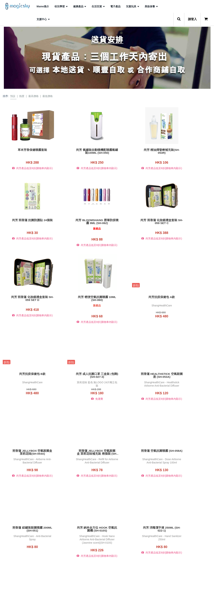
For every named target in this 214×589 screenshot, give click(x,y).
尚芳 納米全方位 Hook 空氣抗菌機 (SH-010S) (27, 446)
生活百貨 (98, 6)
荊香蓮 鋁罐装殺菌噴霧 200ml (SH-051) (187, 371)
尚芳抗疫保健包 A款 (27, 294)
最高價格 (33, 96)
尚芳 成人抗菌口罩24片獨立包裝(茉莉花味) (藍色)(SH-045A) (187, 525)
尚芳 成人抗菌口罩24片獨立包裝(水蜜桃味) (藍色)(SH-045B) (134, 525)
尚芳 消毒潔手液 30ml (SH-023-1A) (134, 446)
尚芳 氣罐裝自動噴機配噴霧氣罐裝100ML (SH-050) (80, 151)
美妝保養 (151, 6)
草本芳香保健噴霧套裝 (26, 149)
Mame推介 (43, 6)
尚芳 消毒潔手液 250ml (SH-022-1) (80, 446)
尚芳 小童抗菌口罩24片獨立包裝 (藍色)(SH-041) (80, 525)
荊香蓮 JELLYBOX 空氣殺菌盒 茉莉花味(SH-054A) (27, 371)
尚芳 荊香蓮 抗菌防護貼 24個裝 (187, 149)
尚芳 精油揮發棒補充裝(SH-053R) (134, 151)
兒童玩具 (132, 6)
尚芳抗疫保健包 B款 (80, 294)
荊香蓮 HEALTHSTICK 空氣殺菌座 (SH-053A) (187, 296)
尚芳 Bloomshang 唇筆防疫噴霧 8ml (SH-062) (26, 220)
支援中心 (43, 19)
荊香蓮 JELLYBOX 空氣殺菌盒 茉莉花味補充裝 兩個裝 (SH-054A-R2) (80, 371)
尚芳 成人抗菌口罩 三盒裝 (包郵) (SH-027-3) (133, 296)
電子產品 (115, 6)
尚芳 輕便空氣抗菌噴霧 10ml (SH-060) (187, 220)
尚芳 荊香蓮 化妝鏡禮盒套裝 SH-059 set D (133, 220)
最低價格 (47, 96)
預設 (12, 96)
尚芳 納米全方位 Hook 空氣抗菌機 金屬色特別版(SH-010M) (187, 446)
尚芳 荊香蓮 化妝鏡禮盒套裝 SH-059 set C (80, 220)
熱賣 (21, 96)
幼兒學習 (61, 6)
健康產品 (79, 6)
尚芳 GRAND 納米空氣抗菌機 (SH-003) (26, 525)
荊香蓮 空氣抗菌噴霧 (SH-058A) (134, 369)
